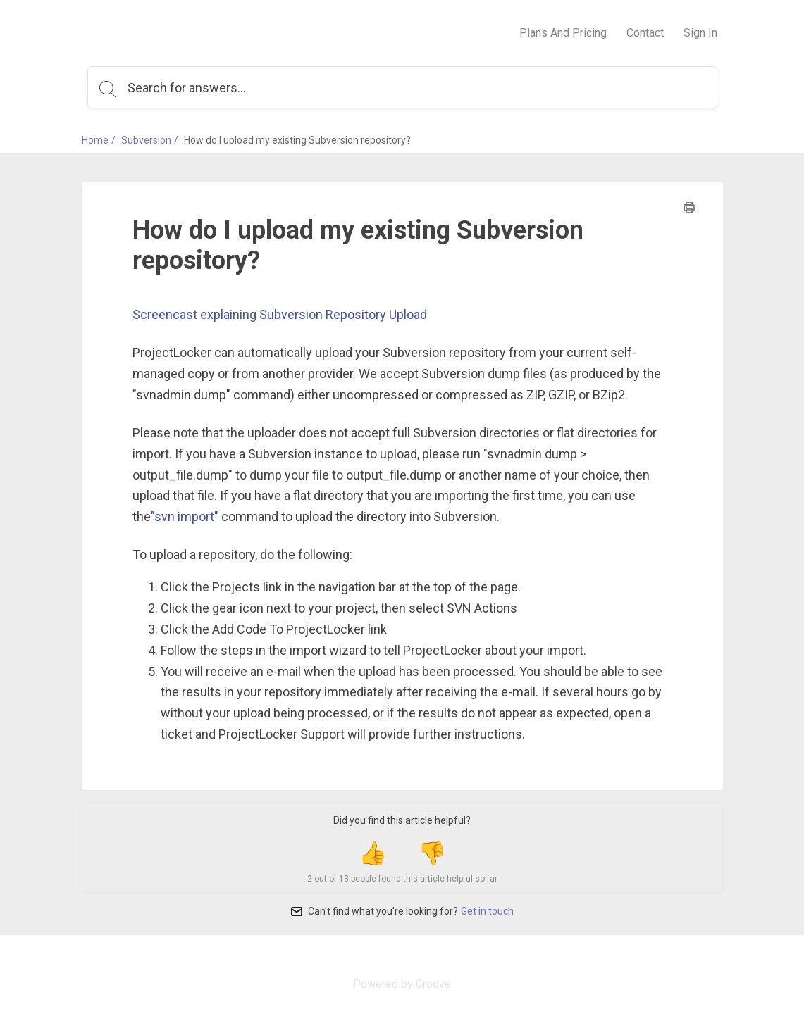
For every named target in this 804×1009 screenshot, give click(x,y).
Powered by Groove (402, 984)
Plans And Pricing (563, 32)
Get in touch (487, 911)
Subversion (146, 140)
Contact (645, 32)
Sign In (700, 32)
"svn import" (184, 516)
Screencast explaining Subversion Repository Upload (279, 314)
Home (95, 140)
